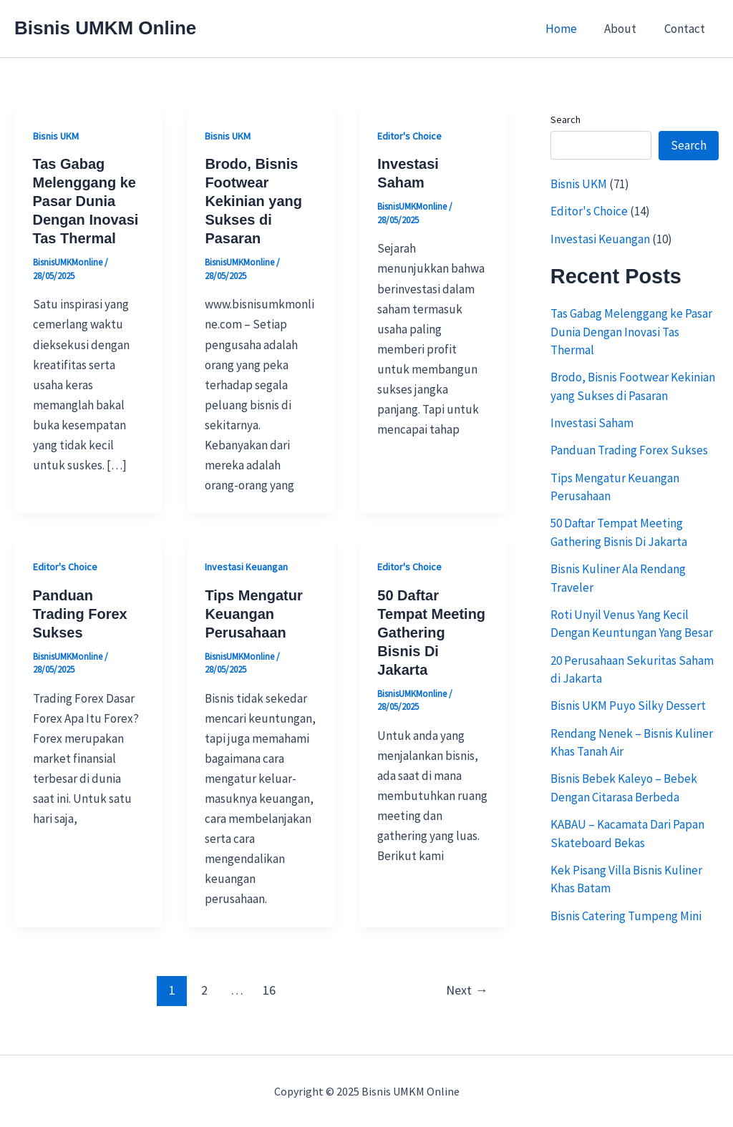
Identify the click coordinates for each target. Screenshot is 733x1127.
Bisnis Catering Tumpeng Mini (626, 916)
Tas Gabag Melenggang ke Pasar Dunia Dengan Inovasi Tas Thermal (86, 201)
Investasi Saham (592, 423)
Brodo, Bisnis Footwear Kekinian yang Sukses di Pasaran (253, 201)
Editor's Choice (409, 136)
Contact (686, 28)
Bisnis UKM (56, 136)
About (625, 28)
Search (565, 119)
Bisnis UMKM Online (105, 28)
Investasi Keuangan (246, 566)
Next (466, 990)
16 (269, 990)
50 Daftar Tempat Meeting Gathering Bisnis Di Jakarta (431, 632)
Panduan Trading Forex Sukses (80, 613)
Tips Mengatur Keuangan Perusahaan (253, 613)
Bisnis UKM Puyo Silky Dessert (629, 705)
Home (569, 28)
